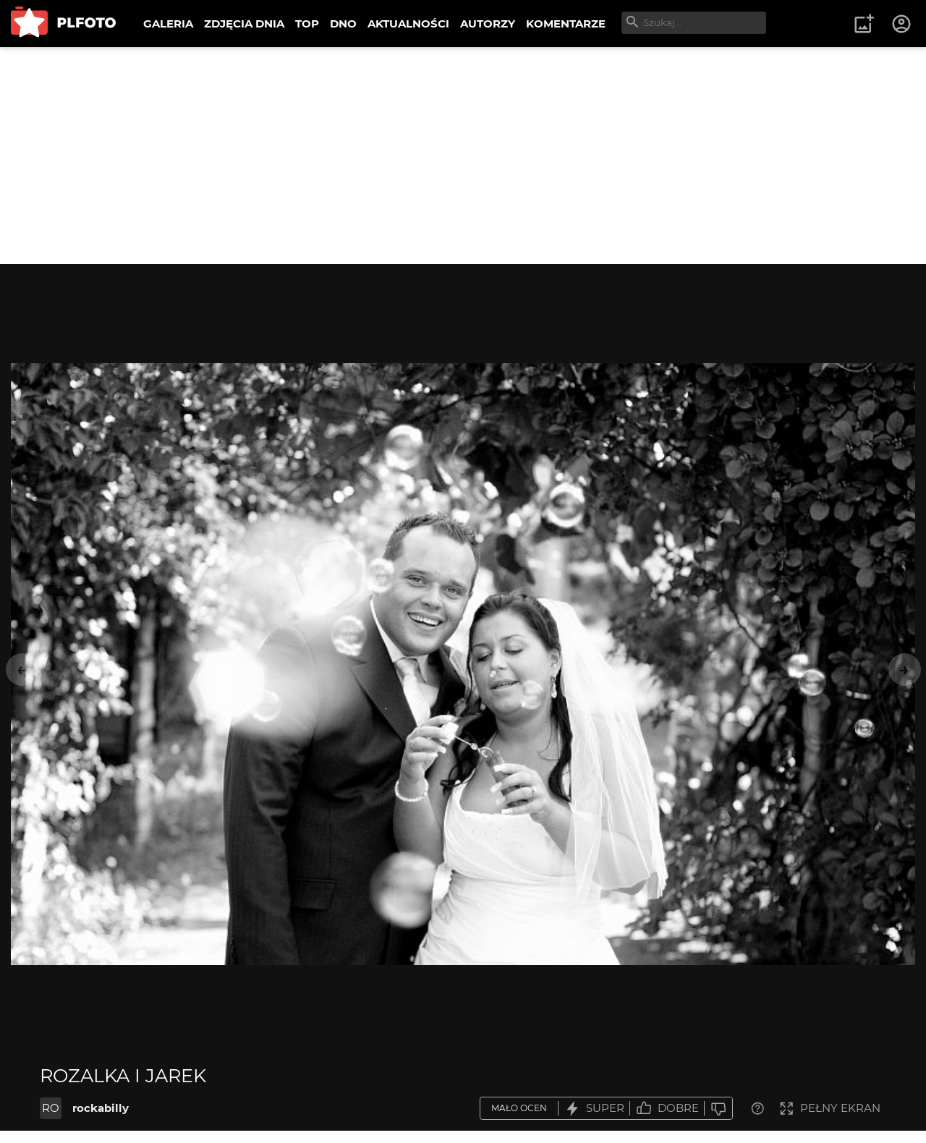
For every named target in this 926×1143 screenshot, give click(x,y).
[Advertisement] (463, 155)
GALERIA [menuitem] (168, 23)
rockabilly (100, 1108)
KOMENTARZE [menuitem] (566, 23)
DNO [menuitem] (343, 23)
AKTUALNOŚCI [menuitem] (408, 23)
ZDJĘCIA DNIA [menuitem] (244, 23)
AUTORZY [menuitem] (487, 23)
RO (50, 1108)
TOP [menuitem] (307, 23)
